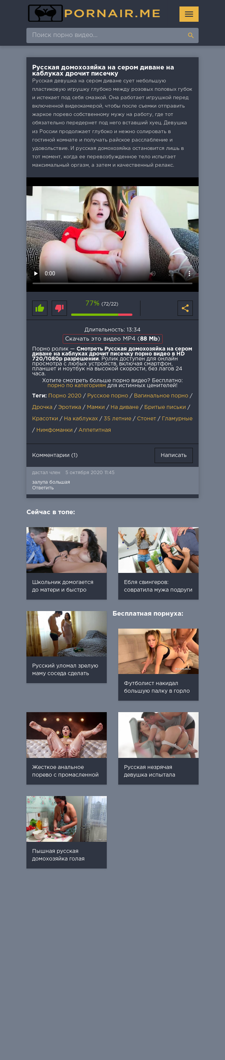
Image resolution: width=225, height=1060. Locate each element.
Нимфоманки (54, 430)
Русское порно (107, 396)
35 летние (117, 419)
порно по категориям (76, 385)
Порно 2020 (65, 396)
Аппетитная (94, 430)
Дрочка (42, 407)
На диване (125, 407)
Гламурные (177, 419)
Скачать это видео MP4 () (112, 338)
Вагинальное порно (161, 396)
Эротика (69, 407)
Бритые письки (165, 407)
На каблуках (81, 419)
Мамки (96, 407)
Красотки (45, 419)
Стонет (146, 419)
